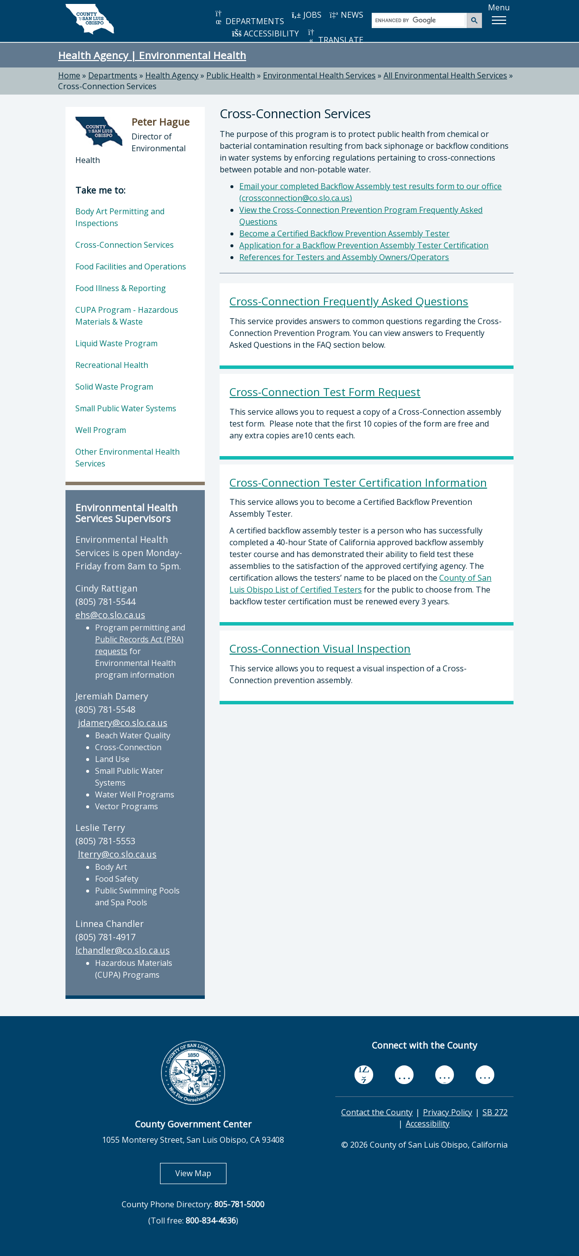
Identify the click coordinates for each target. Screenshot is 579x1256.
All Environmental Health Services (445, 75)
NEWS (346, 15)
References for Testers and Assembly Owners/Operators (344, 257)
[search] (419, 20)
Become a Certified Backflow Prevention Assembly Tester (344, 233)
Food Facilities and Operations (130, 266)
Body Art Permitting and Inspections (119, 217)
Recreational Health (111, 365)
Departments (112, 75)
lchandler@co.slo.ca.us (122, 950)
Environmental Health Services (319, 75)
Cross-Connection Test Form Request (324, 391)
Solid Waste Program (114, 386)
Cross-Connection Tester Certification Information (358, 482)
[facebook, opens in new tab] (364, 1075)
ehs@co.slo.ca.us (110, 615)
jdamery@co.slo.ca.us (122, 722)
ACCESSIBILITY (265, 33)
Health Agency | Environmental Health (152, 55)
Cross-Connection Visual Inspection (320, 648)
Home (69, 75)
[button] (498, 20)
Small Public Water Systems (125, 408)
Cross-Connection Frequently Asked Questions (348, 301)
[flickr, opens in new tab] (444, 1074)
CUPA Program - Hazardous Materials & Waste (126, 315)
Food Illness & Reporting (120, 288)
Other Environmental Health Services (127, 457)
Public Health (230, 75)
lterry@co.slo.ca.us (117, 854)
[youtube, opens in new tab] (404, 1074)
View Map (200, 1173)
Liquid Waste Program (116, 343)
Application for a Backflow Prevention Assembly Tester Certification (363, 245)
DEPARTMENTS (249, 18)
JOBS (306, 15)
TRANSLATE (334, 37)
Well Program (100, 430)
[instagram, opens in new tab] (485, 1074)
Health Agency (171, 75)
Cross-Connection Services (107, 86)
